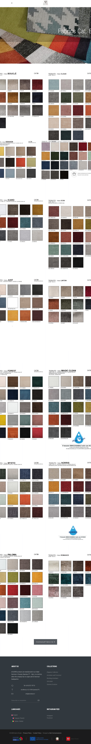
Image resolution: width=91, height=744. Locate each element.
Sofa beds (50, 681)
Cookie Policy (37, 733)
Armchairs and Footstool (54, 675)
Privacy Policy (27, 733)
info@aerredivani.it (30, 694)
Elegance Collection (52, 672)
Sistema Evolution (52, 684)
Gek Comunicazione (55, 733)
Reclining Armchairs (52, 678)
